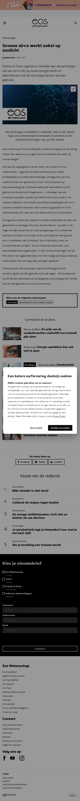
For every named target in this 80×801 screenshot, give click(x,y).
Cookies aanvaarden (60, 427)
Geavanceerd (36, 427)
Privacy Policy (58, 416)
